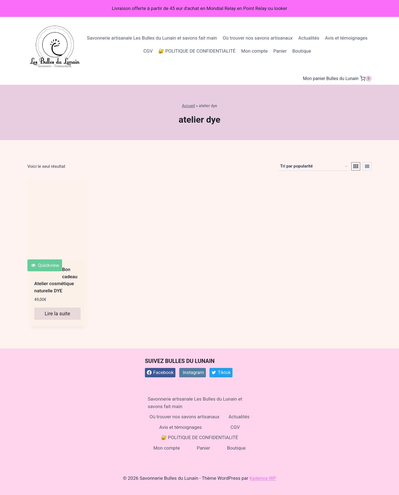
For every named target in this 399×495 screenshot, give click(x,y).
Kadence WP (262, 478)
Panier (280, 51)
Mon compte (254, 51)
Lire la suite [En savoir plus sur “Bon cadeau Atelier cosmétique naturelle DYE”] (57, 313)
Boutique (301, 51)
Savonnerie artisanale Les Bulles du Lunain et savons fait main (152, 38)
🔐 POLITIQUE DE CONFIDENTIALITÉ (197, 51)
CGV (148, 51)
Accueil (188, 106)
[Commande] (314, 166)
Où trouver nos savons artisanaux (258, 38)
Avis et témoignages (346, 38)
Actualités (308, 38)
